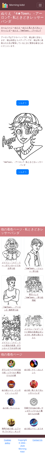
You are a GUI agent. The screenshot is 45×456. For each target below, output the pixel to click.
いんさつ (22, 103)
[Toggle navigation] (40, 5)
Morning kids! (13, 5)
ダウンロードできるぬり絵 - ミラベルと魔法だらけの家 (11, 369)
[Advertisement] (22, 73)
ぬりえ (17, 27)
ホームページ (6, 27)
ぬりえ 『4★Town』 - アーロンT (27, 30)
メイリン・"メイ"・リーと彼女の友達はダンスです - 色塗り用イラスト (34, 329)
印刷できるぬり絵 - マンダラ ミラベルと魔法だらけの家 (33, 407)
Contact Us (37, 440)
